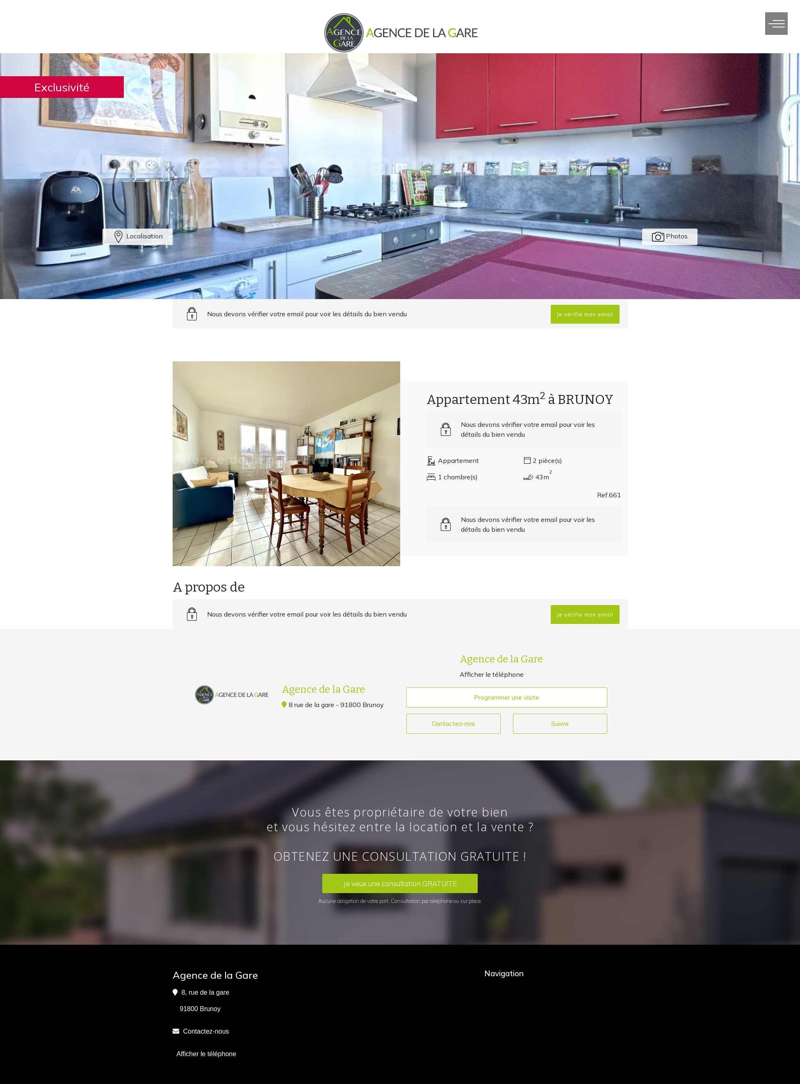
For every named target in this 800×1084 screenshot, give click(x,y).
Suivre (560, 724)
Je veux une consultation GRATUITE (400, 883)
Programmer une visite (507, 698)
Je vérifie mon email (585, 314)
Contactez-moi (453, 724)
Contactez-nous (206, 1031)
